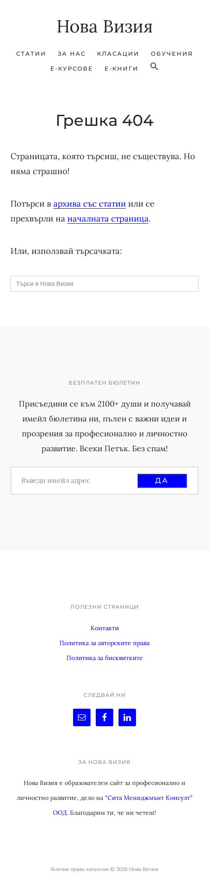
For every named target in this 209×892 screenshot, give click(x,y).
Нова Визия (104, 26)
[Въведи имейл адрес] (78, 480)
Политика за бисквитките (104, 658)
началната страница (108, 218)
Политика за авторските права (104, 643)
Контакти (105, 628)
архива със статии (89, 203)
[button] (154, 66)
